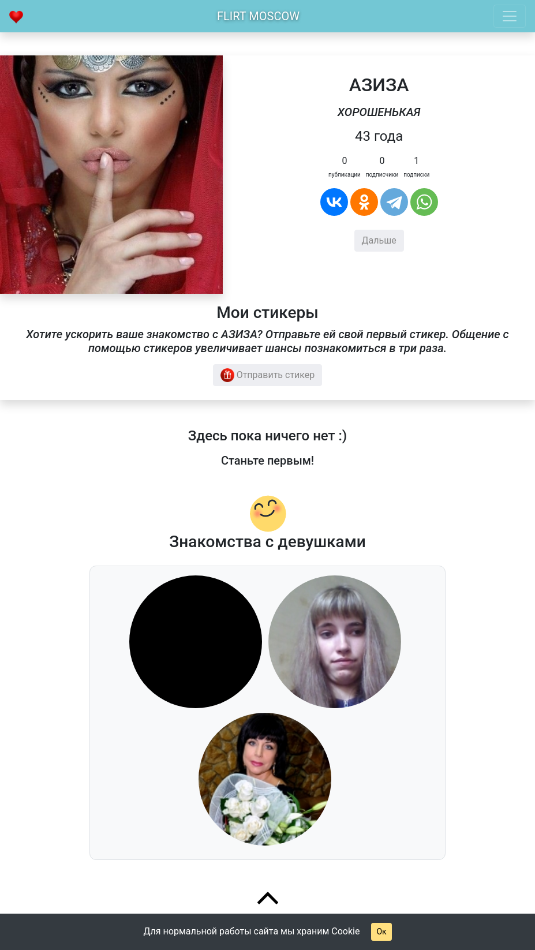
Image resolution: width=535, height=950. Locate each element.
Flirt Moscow (258, 16)
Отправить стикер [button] (267, 375)
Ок (381, 931)
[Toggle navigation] (509, 16)
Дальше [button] (379, 240)
